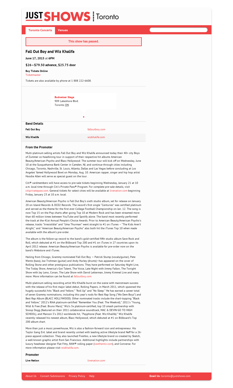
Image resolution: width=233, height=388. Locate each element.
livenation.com (118, 191)
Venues (63, 30)
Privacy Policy (77, 376)
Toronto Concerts (40, 30)
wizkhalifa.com (96, 137)
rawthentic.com (103, 344)
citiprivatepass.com (37, 191)
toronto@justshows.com (175, 376)
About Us (31, 376)
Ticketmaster (33, 75)
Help (92, 376)
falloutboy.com (96, 129)
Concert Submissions (52, 376)
